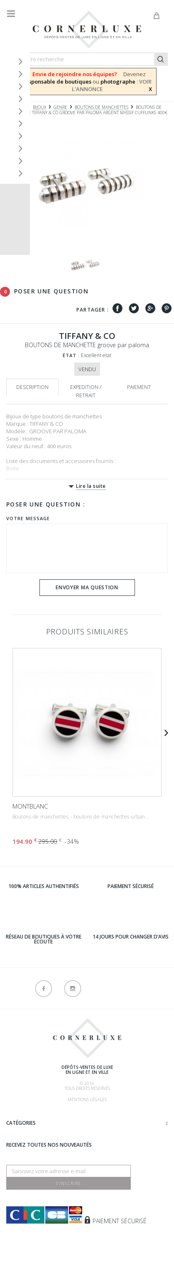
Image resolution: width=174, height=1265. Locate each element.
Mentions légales (87, 1099)
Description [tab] (32, 387)
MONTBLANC (30, 806)
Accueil (14, 107)
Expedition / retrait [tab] (85, 391)
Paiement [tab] (139, 387)
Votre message (28, 518)
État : (71, 355)
